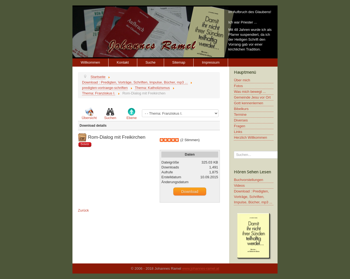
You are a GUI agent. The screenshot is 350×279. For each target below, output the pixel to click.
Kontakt (123, 62)
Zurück (83, 210)
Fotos (238, 86)
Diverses (241, 120)
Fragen (239, 126)
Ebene (131, 118)
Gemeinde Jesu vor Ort (252, 97)
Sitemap (178, 62)
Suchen (110, 118)
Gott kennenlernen (248, 103)
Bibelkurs (241, 109)
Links (238, 132)
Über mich (242, 80)
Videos (239, 185)
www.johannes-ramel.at (200, 268)
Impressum (210, 62)
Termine (240, 114)
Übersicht (89, 118)
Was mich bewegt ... (250, 92)
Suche (150, 62)
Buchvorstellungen (248, 180)
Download (189, 191)
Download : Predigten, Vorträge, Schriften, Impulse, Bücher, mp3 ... (253, 196)
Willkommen (90, 62)
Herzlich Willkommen (250, 137)
